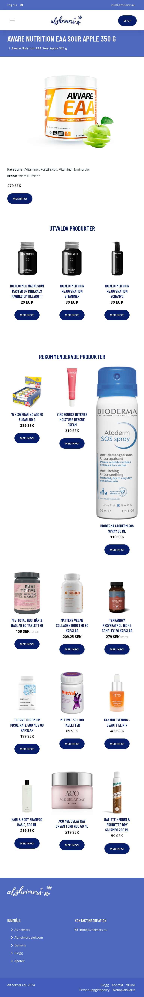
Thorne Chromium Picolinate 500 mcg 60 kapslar (27, 724)
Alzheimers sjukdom (28, 937)
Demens (20, 945)
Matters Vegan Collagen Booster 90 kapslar (72, 625)
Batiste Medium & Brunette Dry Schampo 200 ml (117, 824)
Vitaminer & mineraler (74, 169)
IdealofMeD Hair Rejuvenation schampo (117, 291)
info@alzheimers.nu (123, 5)
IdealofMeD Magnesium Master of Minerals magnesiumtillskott (27, 291)
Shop (127, 21)
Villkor (130, 985)
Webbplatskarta (123, 990)
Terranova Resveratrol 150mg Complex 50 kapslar (117, 625)
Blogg (18, 953)
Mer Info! (20, 198)
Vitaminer (32, 169)
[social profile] (22, 5)
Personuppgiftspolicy (94, 990)
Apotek (19, 961)
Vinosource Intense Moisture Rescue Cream (72, 419)
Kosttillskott (49, 169)
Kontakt (117, 985)
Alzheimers (22, 930)
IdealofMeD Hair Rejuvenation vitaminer (72, 291)
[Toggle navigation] (12, 20)
